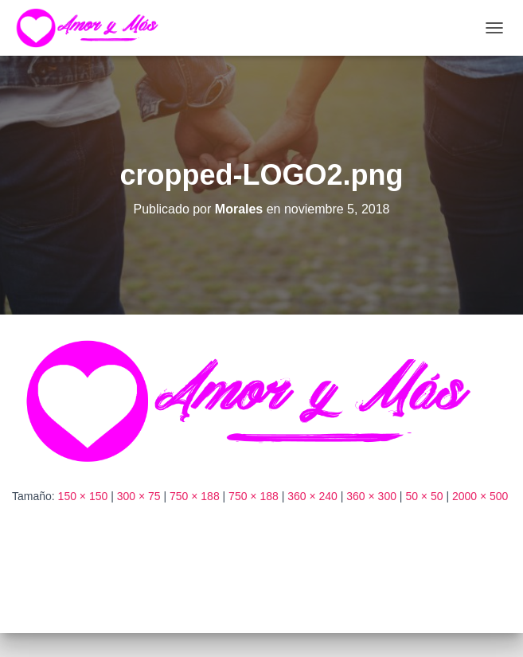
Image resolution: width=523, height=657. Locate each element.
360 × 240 (312, 496)
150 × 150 (83, 496)
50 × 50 (424, 496)
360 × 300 (371, 496)
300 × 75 (139, 496)
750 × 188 (195, 496)
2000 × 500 (480, 496)
